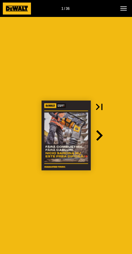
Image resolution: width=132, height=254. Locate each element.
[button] (99, 107)
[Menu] (123, 8)
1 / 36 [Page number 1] (65, 9)
